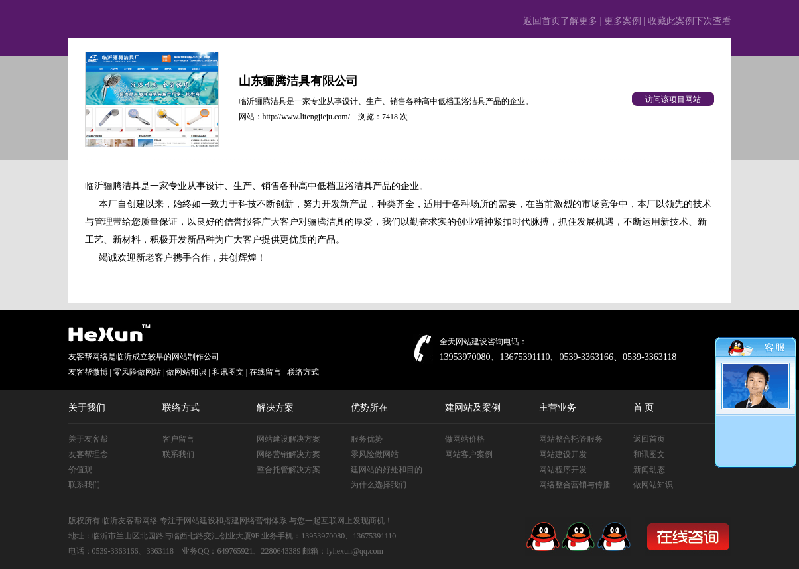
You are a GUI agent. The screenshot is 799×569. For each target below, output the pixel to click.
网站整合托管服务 (571, 439)
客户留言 (178, 439)
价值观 (80, 469)
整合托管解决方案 (288, 469)
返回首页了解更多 (560, 21)
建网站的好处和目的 (386, 469)
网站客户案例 (469, 454)
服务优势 (367, 439)
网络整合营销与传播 (575, 484)
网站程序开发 (563, 469)
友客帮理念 (88, 454)
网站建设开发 (563, 454)
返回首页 (649, 439)
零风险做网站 (375, 454)
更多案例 (622, 21)
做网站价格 (465, 439)
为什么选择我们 (378, 484)
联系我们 (84, 484)
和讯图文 (649, 454)
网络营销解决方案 (288, 454)
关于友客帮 (88, 439)
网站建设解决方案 (288, 439)
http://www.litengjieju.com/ (307, 116)
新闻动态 (649, 469)
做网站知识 (653, 484)
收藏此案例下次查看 (689, 21)
